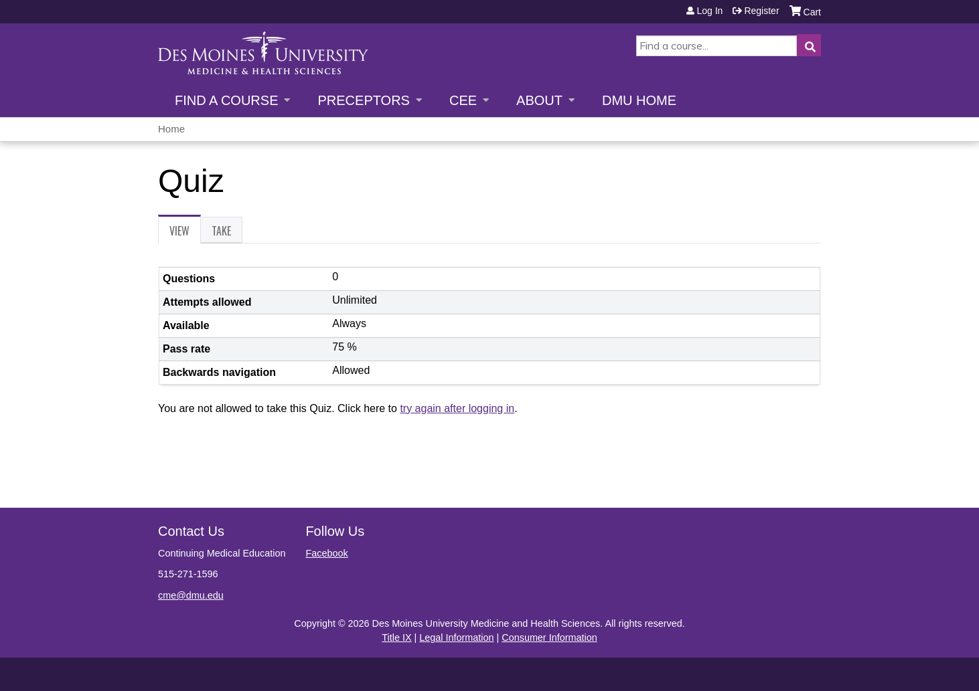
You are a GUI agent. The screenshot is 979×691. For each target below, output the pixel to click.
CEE (463, 100)
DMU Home (639, 100)
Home (171, 128)
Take (221, 231)
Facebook (326, 553)
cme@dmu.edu (191, 595)
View (185, 233)
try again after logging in (457, 408)
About (539, 100)
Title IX (396, 637)
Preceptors (363, 100)
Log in (709, 10)
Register (761, 10)
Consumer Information (549, 637)
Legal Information (456, 637)
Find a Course (226, 100)
